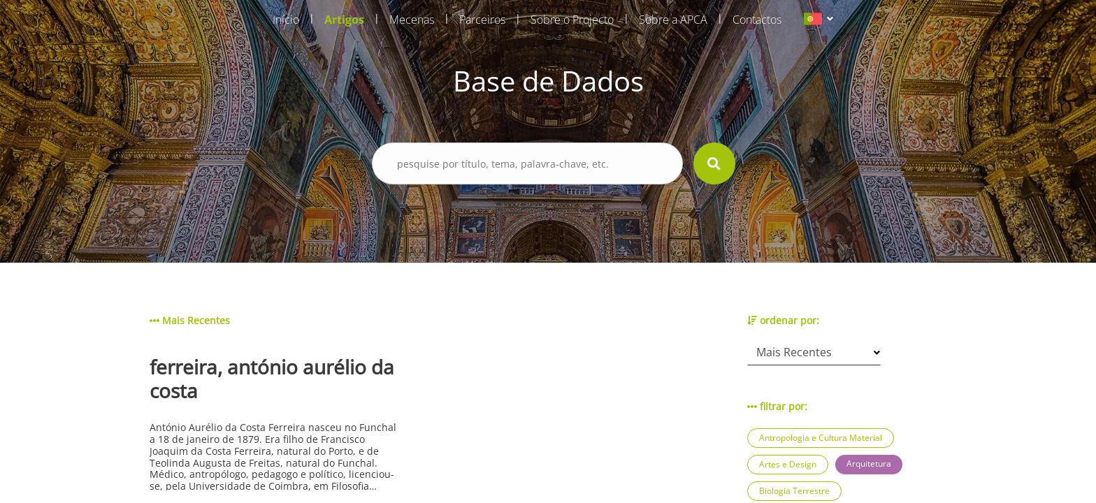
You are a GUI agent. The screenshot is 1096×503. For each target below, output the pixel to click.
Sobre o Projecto (572, 19)
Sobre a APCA (673, 19)
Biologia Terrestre (794, 491)
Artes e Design (787, 464)
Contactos (757, 19)
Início (286, 19)
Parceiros (482, 19)
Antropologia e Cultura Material (820, 438)
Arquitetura (868, 463)
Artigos (344, 19)
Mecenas (411, 19)
